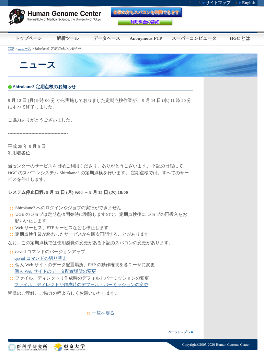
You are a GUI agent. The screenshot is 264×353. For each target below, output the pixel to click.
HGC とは (240, 38)
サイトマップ (216, 2)
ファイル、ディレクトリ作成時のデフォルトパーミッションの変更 (81, 284)
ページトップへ (180, 332)
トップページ (28, 38)
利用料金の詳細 (144, 22)
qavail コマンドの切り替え (40, 258)
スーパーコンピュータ (194, 38)
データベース (106, 38)
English (247, 2)
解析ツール (68, 38)
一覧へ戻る (103, 313)
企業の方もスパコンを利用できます (146, 12)
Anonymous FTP (146, 38)
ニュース (24, 48)
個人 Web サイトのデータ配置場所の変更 (55, 271)
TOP (11, 48)
